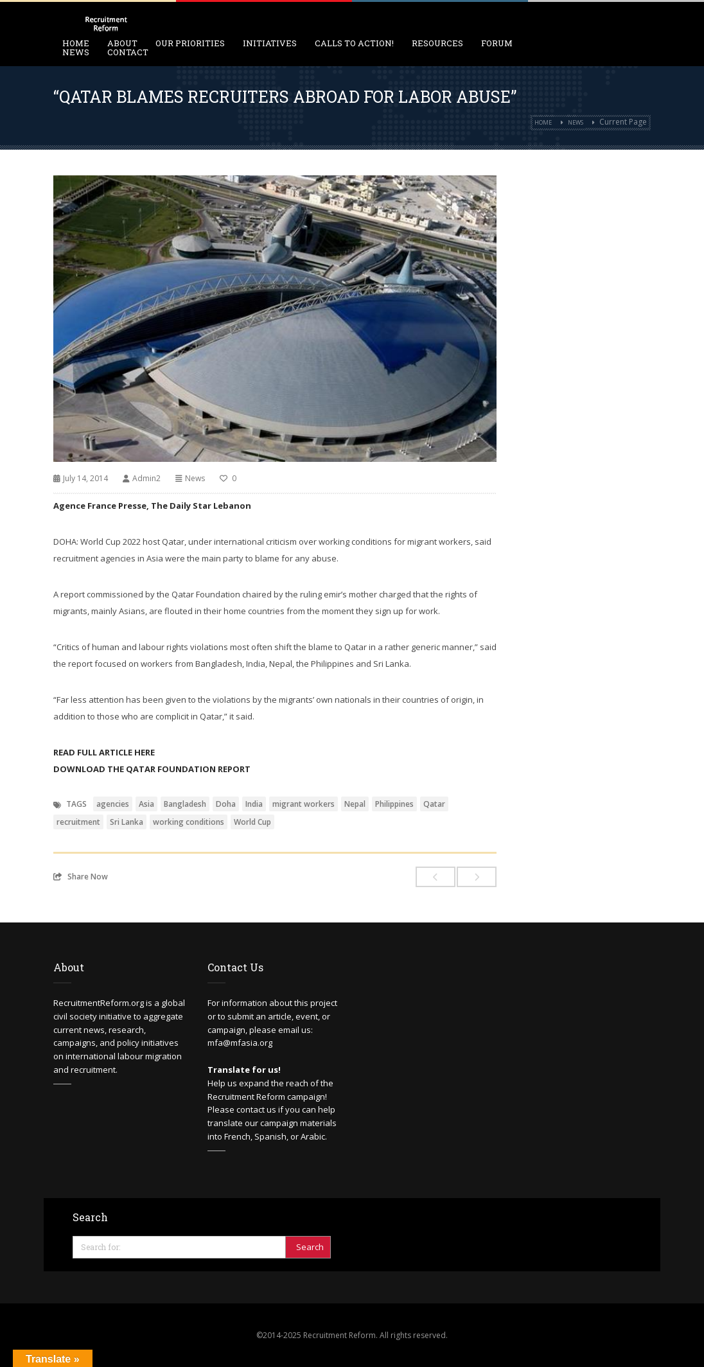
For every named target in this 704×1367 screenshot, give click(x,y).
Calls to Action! (354, 43)
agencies (112, 803)
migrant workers (303, 803)
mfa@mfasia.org (239, 1042)
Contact (127, 52)
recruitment (78, 821)
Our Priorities (190, 43)
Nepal (354, 803)
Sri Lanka (126, 821)
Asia (146, 803)
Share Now (80, 876)
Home (543, 122)
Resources (437, 43)
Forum (497, 43)
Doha (226, 803)
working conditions (188, 821)
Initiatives (270, 43)
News (75, 52)
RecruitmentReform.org (98, 1003)
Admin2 (146, 478)
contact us (256, 1109)
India (254, 803)
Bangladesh (185, 803)
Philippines (394, 803)
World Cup (252, 821)
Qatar (434, 803)
